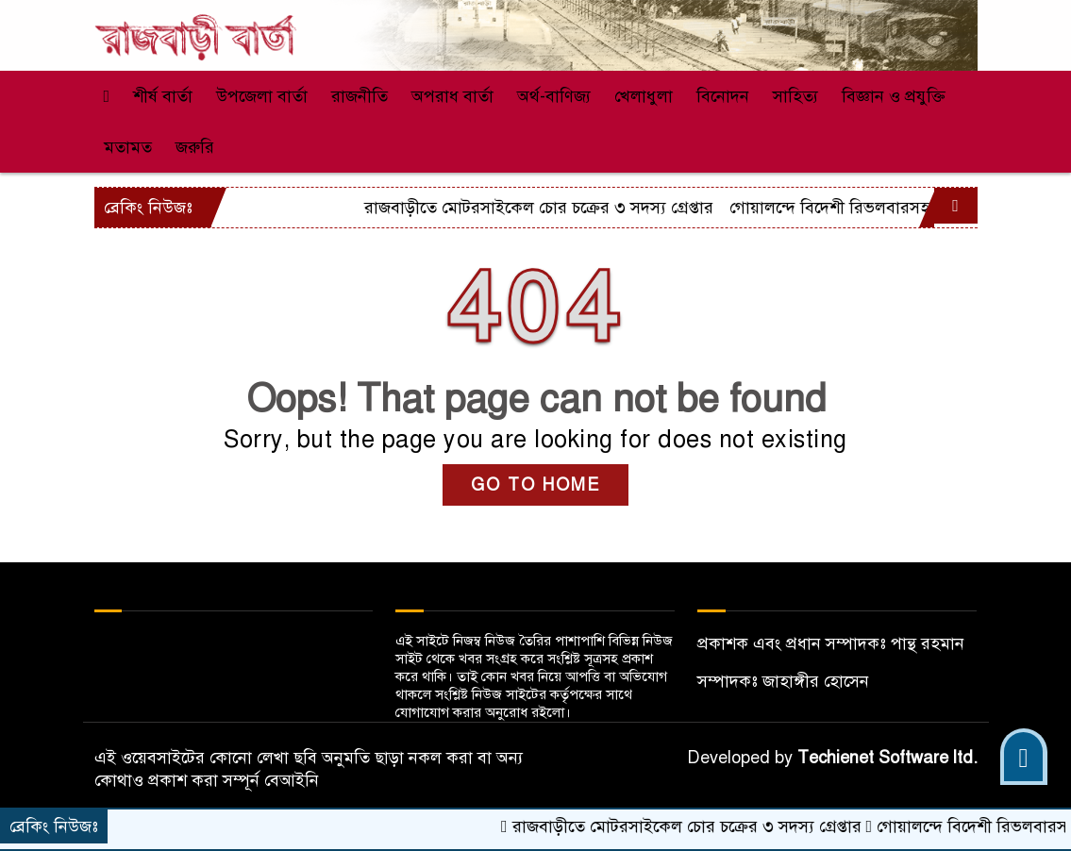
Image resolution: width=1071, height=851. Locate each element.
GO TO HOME (535, 485)
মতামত (128, 147)
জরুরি (195, 147)
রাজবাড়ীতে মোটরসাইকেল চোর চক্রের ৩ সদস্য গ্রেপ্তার (748, 207)
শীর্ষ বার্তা (162, 96)
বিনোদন (722, 96)
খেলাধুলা (643, 96)
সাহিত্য (795, 96)
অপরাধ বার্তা (452, 96)
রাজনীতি (359, 96)
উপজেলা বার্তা (262, 96)
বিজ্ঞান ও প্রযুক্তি (893, 96)
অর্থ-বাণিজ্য (554, 96)
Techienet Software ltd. (887, 757)
